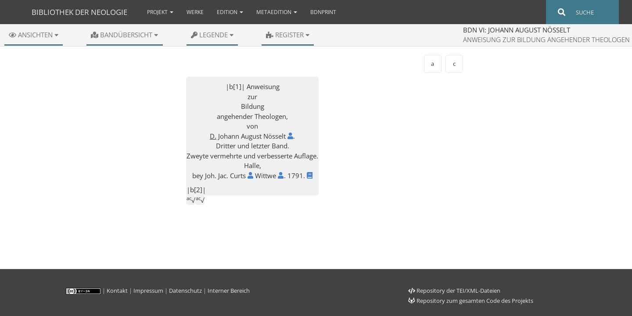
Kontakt (117, 290)
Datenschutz (185, 290)
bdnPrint (323, 12)
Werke (195, 12)
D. (213, 136)
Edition (230, 12)
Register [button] (287, 34)
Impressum (148, 290)
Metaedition (276, 12)
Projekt (160, 12)
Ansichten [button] (33, 34)
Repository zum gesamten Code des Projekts (470, 301)
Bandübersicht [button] (124, 34)
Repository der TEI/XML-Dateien (454, 290)
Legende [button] (212, 34)
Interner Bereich (229, 290)
